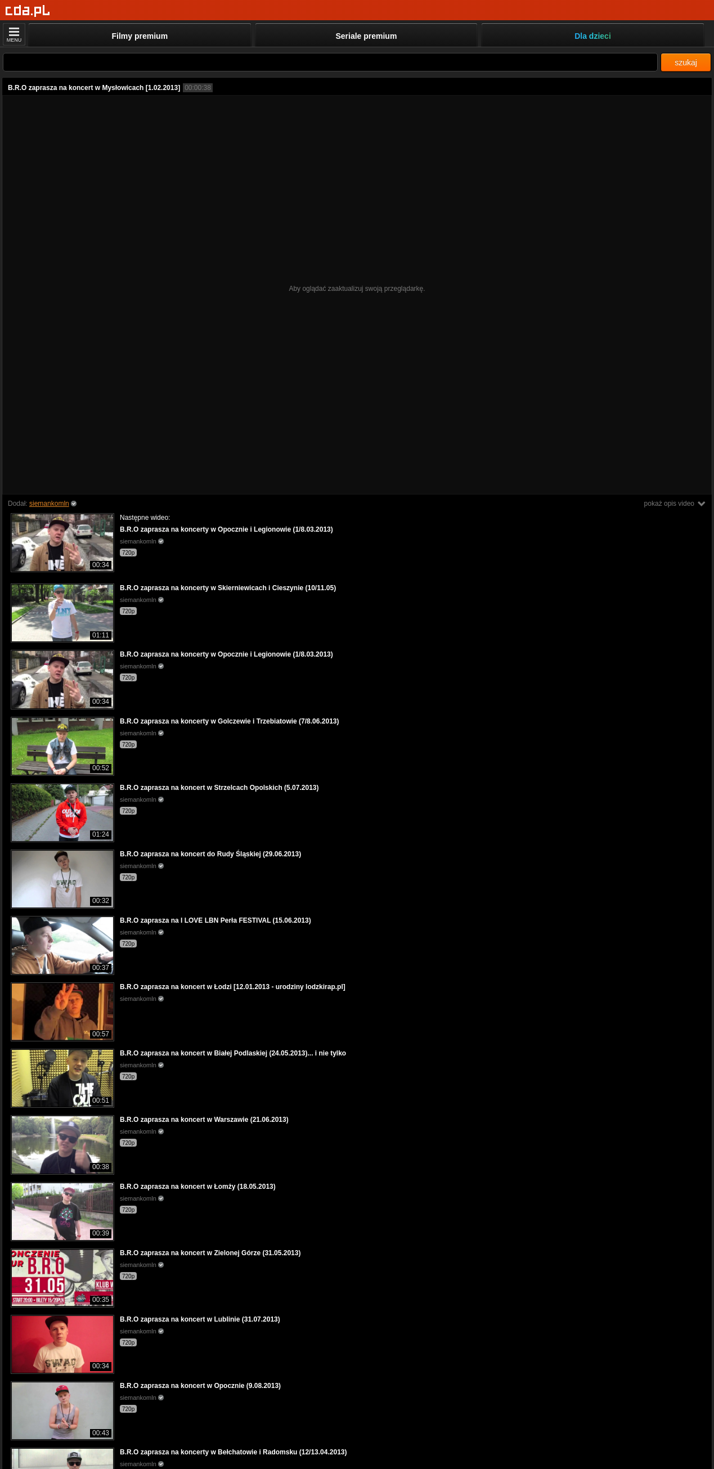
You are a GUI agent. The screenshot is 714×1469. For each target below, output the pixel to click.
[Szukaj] (330, 62)
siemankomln (49, 503)
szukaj (686, 62)
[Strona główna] (28, 11)
